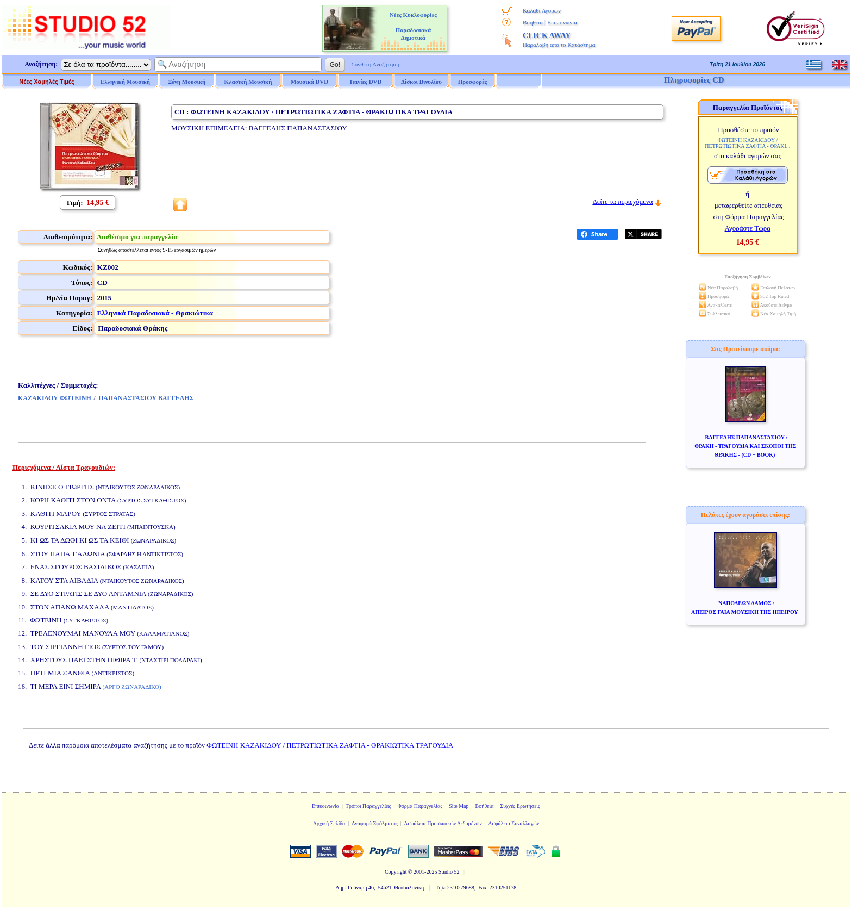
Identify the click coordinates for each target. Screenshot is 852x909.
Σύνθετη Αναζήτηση (375, 64)
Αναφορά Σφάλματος (375, 823)
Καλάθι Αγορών (542, 10)
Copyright (396, 872)
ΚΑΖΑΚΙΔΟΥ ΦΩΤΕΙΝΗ (54, 398)
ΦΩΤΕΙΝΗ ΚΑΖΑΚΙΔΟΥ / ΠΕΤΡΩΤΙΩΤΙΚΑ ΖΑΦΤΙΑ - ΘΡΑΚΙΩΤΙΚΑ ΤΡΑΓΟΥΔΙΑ (329, 745)
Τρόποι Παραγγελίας (368, 806)
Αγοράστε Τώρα (748, 228)
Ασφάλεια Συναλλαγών (513, 823)
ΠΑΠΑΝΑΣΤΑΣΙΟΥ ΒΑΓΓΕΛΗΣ (146, 398)
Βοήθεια (533, 22)
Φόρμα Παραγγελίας (419, 806)
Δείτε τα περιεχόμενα (622, 201)
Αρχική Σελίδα (329, 823)
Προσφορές (472, 81)
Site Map (458, 806)
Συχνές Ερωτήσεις (520, 806)
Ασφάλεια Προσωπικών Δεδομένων (443, 823)
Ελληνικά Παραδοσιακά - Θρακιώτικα (155, 313)
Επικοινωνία (562, 22)
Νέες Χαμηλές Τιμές (46, 81)
